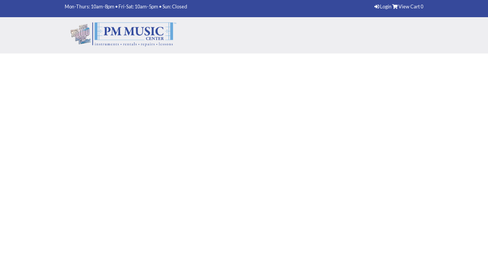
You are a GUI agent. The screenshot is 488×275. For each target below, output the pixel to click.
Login (383, 6)
